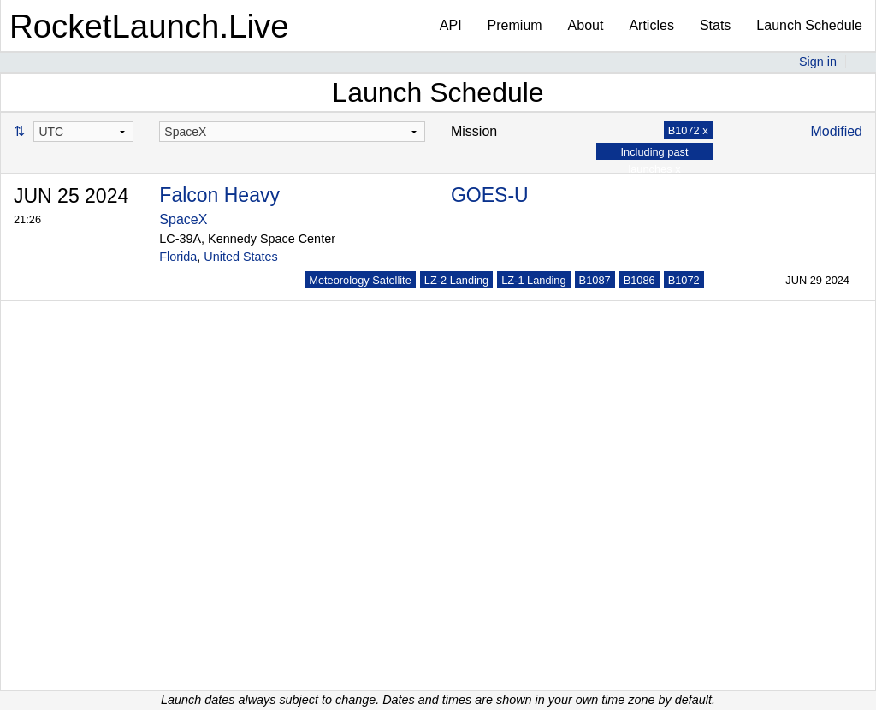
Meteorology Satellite (360, 280)
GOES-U (490, 195)
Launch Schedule (809, 25)
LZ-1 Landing (533, 280)
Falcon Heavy (219, 195)
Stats (715, 25)
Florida (178, 256)
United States (240, 256)
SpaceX (183, 219)
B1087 (595, 280)
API (451, 25)
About (586, 25)
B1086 (639, 280)
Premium (515, 25)
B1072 (684, 280)
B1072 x (688, 130)
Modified (836, 131)
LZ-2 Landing (456, 280)
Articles (651, 25)
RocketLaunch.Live (149, 26)
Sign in (818, 61)
